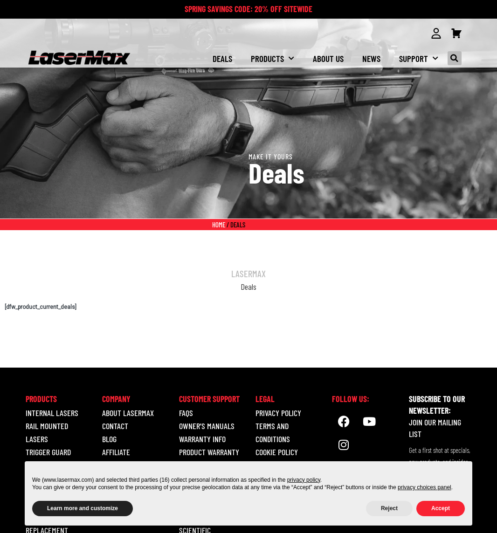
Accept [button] (440, 508)
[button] (455, 58)
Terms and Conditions (272, 432)
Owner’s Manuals (207, 426)
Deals (222, 58)
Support (418, 58)
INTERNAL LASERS (52, 413)
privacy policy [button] (303, 480)
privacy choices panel (424, 487)
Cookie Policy (276, 452)
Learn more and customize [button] (82, 508)
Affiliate (116, 452)
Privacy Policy (278, 413)
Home (218, 224)
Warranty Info (202, 439)
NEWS (371, 58)
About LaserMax (128, 413)
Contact (115, 426)
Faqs (186, 413)
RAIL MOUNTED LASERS (47, 432)
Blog (109, 439)
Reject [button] (389, 508)
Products (272, 58)
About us (328, 58)
